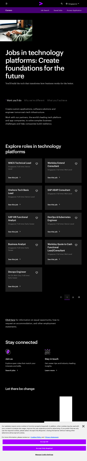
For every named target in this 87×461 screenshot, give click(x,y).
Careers (8, 10)
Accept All (44, 441)
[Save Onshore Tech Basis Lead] (36, 191)
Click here (10, 319)
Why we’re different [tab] (34, 100)
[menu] (6, 3)
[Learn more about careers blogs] (51, 370)
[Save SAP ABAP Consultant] (76, 191)
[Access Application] (74, 10)
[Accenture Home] (41, 3)
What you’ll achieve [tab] (57, 100)
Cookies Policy (36, 437)
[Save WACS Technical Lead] (36, 164)
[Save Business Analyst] (36, 245)
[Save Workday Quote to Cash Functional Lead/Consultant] (76, 245)
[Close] (83, 426)
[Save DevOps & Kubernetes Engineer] (76, 218)
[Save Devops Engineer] (36, 272)
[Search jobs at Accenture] (12, 370)
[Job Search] (45, 10)
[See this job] (14, 177)
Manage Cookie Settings (44, 454)
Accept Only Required (44, 448)
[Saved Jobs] (58, 10)
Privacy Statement (51, 437)
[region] (43, 442)
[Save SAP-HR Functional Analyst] (36, 218)
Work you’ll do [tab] (14, 100)
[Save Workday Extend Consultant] (76, 164)
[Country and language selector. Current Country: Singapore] (73, 3)
